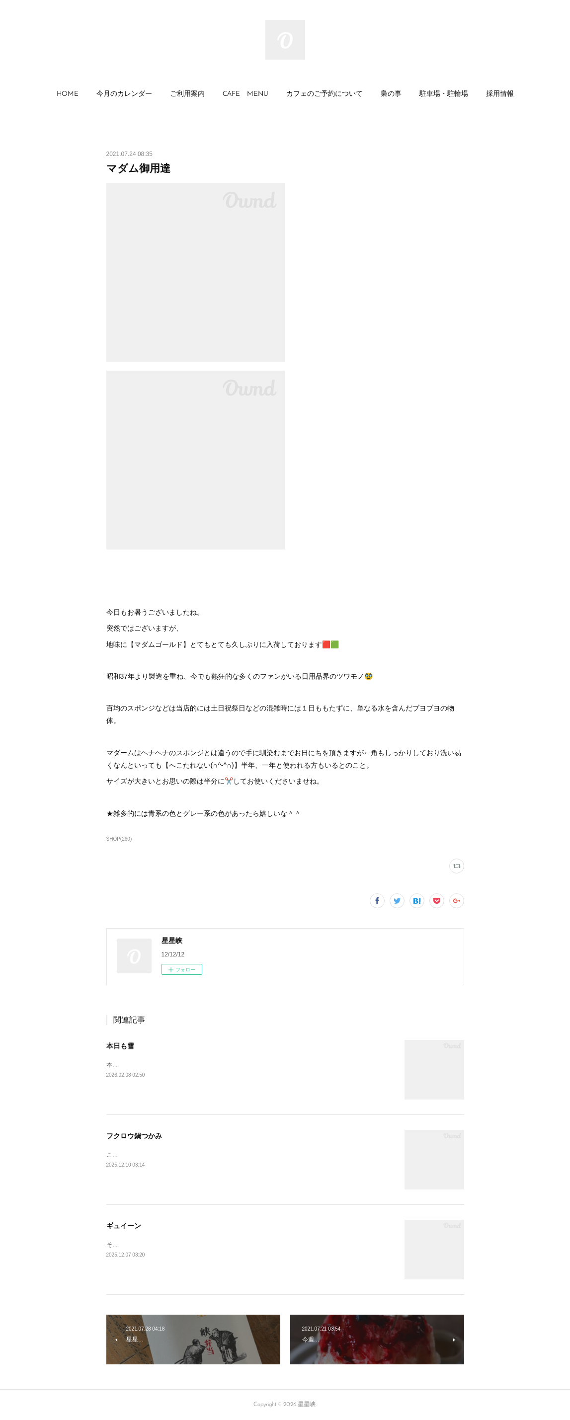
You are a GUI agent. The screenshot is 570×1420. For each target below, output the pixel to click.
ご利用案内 (187, 94)
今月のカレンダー (124, 94)
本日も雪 (120, 1046)
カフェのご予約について (324, 94)
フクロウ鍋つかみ (134, 1136)
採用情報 (500, 94)
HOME (68, 94)
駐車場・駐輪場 (443, 94)
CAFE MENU (245, 94)
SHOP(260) (119, 839)
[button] (68, 94)
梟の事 (391, 94)
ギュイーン (123, 1226)
